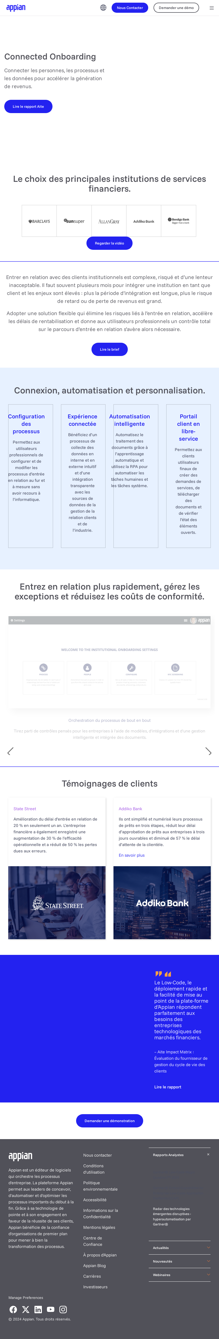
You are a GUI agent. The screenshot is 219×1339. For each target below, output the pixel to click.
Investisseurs (95, 1286)
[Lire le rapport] (167, 1086)
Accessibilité (95, 1199)
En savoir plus (131, 855)
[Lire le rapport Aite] (28, 106)
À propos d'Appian (100, 1255)
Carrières (92, 1276)
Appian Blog (94, 1265)
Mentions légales (99, 1227)
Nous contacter (97, 1155)
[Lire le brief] (109, 349)
